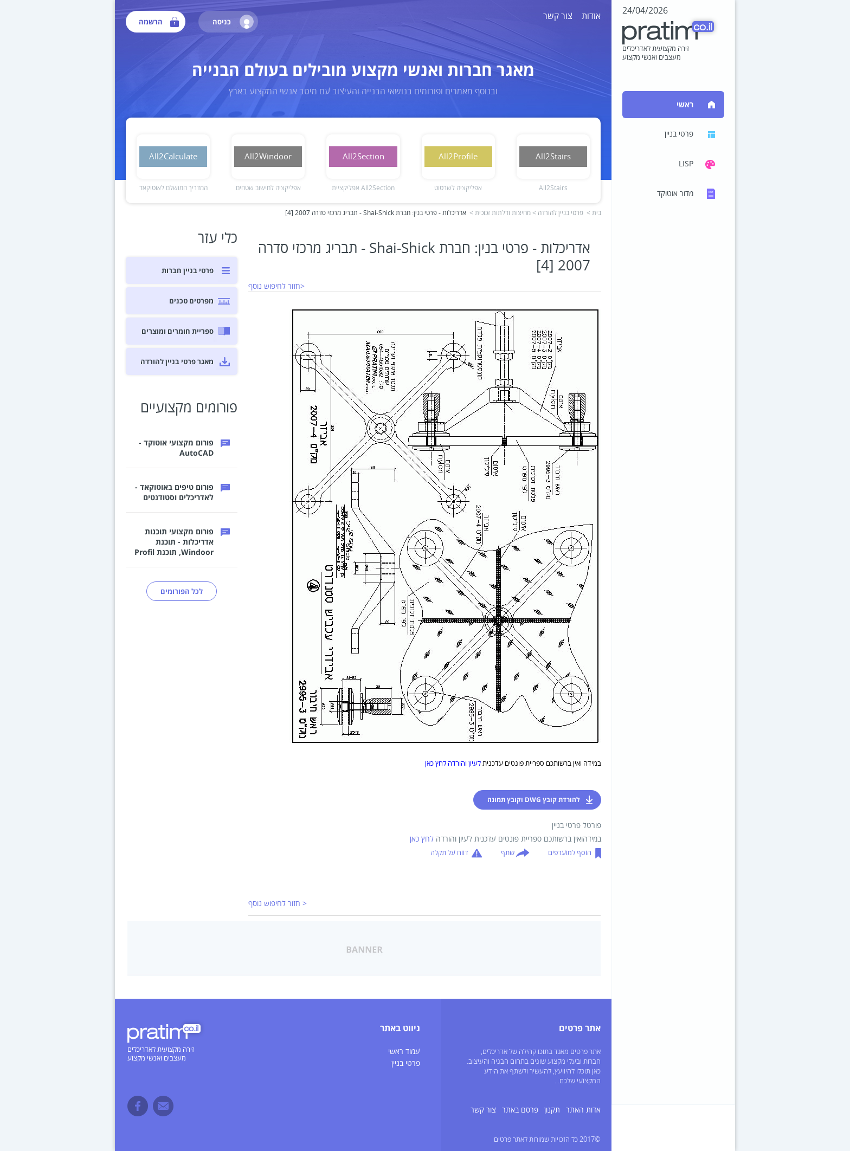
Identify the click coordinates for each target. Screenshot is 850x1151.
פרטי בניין (405, 1063)
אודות (591, 16)
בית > (594, 213)
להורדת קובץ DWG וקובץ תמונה (533, 799)
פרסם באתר (520, 1110)
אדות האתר (583, 1110)
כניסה (233, 22)
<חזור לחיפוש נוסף (276, 286)
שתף (507, 853)
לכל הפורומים (181, 591)
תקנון (552, 1110)
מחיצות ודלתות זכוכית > (500, 213)
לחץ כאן (422, 839)
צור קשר (557, 16)
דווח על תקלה (449, 853)
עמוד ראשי (404, 1051)
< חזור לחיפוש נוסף (277, 903)
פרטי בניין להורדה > (557, 213)
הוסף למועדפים (569, 853)
